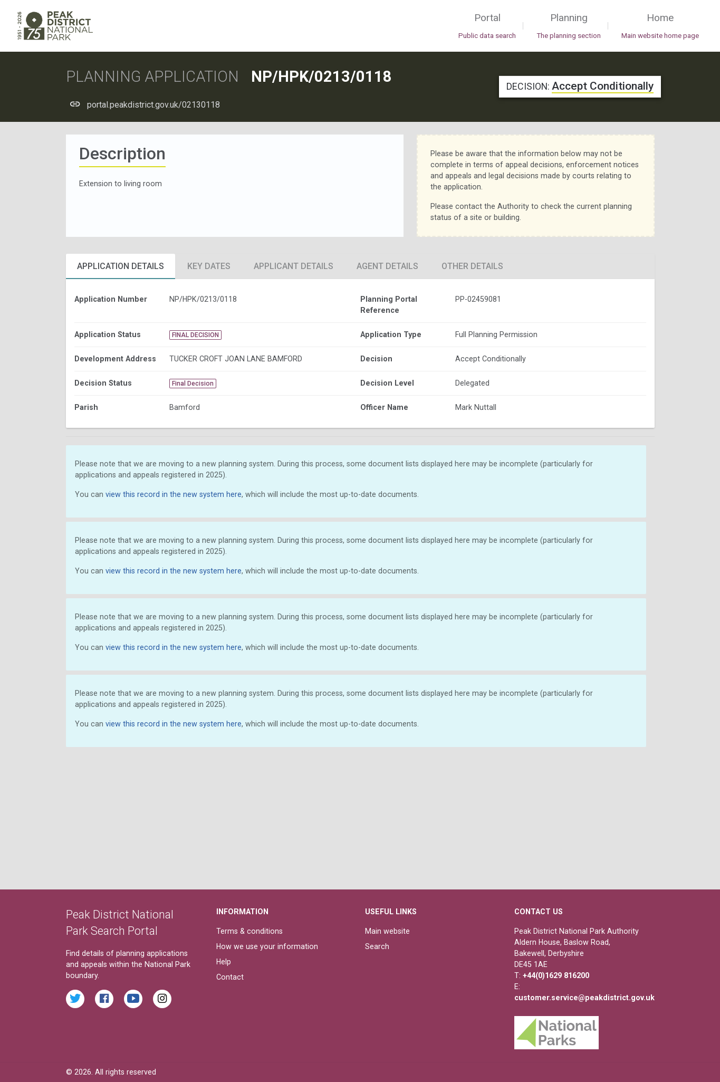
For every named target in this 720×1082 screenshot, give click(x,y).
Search (377, 946)
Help (223, 961)
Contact (230, 977)
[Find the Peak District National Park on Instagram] (162, 999)
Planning (568, 26)
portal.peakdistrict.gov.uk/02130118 (153, 105)
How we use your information (267, 946)
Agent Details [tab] (387, 266)
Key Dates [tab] (209, 266)
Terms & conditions (249, 931)
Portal (487, 26)
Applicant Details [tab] (293, 266)
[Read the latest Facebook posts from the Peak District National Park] (104, 999)
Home (660, 26)
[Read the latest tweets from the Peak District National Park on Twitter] (75, 999)
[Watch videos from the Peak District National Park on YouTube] (133, 999)
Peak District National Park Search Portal (120, 923)
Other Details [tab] (472, 266)
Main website (387, 931)
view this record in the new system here (173, 494)
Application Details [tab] (120, 266)
